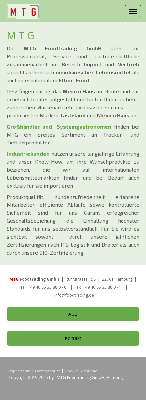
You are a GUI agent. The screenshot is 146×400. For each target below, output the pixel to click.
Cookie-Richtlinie (81, 371)
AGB (73, 314)
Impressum (19, 371)
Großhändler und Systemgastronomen (59, 126)
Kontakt (73, 338)
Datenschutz (47, 371)
